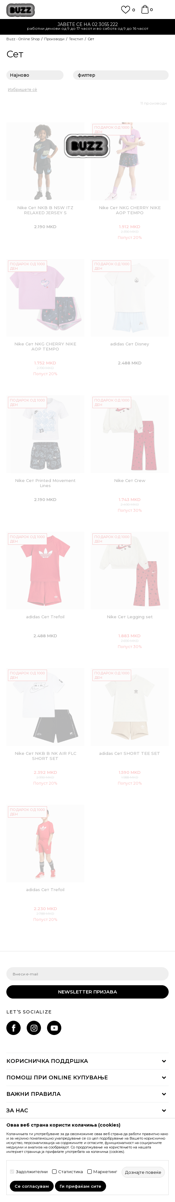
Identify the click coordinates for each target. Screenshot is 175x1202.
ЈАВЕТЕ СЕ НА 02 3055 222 (87, 24)
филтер (121, 75)
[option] (87, 27)
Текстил (76, 39)
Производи (54, 39)
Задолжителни (32, 1171)
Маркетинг (105, 1171)
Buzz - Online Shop (23, 39)
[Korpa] (144, 12)
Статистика (70, 1171)
